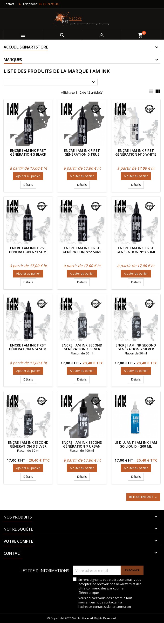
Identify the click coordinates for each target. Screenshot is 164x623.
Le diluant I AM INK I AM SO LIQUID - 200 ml (136, 444)
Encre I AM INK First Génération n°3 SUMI (135, 250)
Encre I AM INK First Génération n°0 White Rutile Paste (135, 154)
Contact (9, 4)
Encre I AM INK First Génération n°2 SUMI (82, 250)
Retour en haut (143, 497)
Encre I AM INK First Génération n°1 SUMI (28, 250)
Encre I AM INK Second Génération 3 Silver (28, 444)
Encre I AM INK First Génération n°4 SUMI (28, 347)
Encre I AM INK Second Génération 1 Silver (82, 347)
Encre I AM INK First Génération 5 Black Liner (28, 154)
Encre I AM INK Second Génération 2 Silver (136, 347)
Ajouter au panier (28, 176)
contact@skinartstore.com (112, 606)
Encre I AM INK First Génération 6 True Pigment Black (82, 154)
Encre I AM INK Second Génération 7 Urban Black (82, 446)
